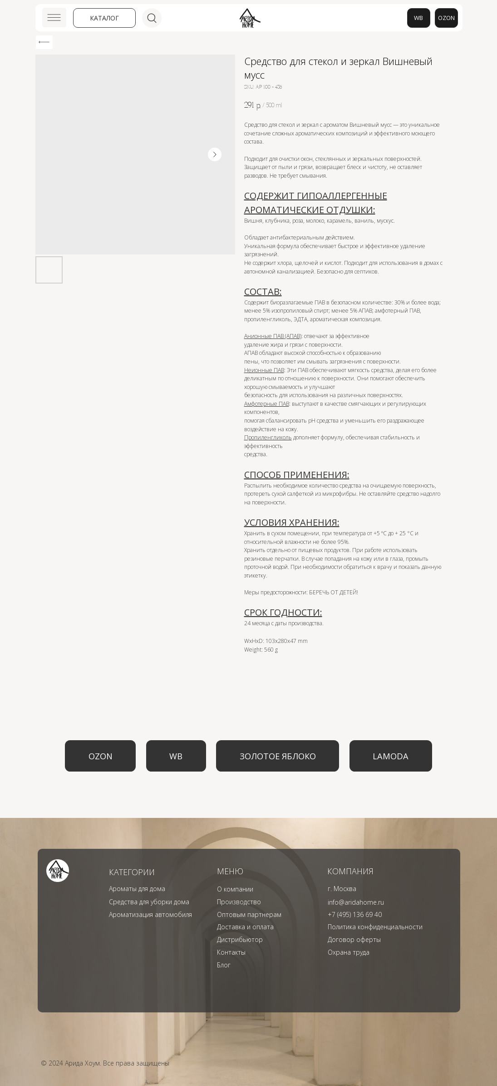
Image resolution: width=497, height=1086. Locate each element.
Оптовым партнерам (249, 914)
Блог (224, 965)
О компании (235, 889)
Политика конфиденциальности (375, 926)
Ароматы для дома (137, 888)
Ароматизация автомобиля (150, 914)
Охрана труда (348, 952)
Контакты (231, 952)
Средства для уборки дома (149, 901)
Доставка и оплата (245, 926)
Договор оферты (354, 939)
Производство (239, 901)
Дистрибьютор (240, 939)
